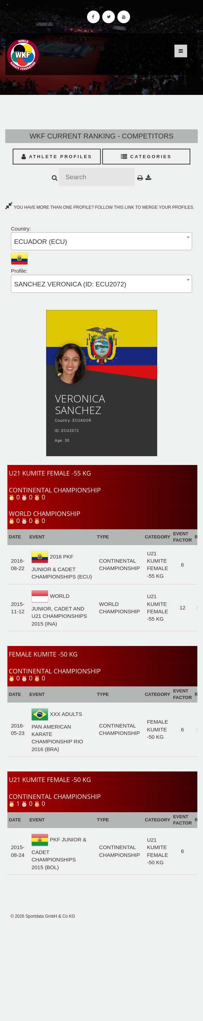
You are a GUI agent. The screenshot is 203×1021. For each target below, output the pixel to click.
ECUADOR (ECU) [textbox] (40, 241)
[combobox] (101, 241)
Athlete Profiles (56, 156)
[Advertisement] (101, 970)
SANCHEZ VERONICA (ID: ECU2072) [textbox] (70, 284)
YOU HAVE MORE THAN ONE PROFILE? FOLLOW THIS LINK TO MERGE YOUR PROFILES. (99, 207)
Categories (146, 156)
